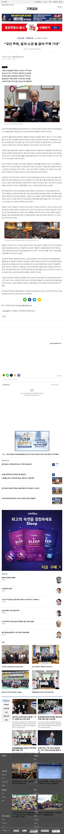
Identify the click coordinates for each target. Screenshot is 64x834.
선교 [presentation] (6, 712)
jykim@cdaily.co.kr (18, 57)
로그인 (60, 2)
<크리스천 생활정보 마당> (55, 343)
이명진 (3, 624)
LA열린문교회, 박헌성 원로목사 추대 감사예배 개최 (23, 782)
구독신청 (55, 2)
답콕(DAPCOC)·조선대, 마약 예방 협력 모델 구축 (24, 749)
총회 (4, 316)
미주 (50, 2)
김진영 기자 (10, 57)
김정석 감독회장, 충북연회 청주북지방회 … (42, 667)
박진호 (3, 613)
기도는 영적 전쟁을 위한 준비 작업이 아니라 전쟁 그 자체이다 (20, 600)
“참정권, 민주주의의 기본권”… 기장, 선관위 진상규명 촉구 (24, 718)
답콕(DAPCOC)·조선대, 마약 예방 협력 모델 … (43, 692)
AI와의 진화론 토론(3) (8, 578)
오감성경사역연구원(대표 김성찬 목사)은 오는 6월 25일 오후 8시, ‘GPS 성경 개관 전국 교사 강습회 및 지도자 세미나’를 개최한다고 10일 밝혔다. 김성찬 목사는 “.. (24, 822)
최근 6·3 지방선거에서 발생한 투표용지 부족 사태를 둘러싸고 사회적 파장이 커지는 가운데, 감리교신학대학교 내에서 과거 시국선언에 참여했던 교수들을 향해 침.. (50, 789)
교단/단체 (20, 38)
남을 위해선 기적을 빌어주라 (10, 611)
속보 (3, 454)
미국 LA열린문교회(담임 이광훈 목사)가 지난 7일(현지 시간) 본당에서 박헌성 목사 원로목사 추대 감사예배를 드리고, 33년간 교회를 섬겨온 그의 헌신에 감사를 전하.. (24, 789)
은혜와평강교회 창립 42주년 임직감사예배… (13, 667)
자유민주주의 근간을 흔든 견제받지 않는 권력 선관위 (18, 621)
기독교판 (38, 2)
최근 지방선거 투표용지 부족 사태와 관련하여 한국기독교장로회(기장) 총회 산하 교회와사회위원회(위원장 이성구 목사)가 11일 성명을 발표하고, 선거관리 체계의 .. (24, 724)
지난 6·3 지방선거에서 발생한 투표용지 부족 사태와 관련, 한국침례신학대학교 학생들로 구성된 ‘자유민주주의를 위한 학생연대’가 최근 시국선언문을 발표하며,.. (50, 724)
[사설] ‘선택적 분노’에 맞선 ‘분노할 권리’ (14, 474)
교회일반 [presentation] (6, 704)
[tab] (6, 705)
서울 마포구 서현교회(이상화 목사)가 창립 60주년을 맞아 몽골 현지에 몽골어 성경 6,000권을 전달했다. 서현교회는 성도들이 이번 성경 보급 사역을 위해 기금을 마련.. (50, 820)
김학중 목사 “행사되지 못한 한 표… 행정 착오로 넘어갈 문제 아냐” (49, 750)
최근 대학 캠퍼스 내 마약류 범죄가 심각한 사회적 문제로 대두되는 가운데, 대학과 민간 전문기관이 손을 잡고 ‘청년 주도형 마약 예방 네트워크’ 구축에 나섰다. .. (24, 755)
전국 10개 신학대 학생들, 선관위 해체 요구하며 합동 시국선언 (20, 488)
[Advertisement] (32, 417)
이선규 (3, 635)
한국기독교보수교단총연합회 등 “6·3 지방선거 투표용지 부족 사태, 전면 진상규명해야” (32, 454)
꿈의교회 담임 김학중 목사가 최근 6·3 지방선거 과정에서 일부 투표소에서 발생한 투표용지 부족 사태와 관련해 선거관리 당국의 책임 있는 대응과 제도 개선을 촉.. (50, 758)
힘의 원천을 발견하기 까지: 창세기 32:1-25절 (15, 632)
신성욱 (3, 602)
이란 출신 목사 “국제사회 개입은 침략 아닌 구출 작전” (18, 478)
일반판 (45, 2)
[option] (17, 657)
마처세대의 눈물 (7, 589)
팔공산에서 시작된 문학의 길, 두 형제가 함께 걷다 (17, 464)
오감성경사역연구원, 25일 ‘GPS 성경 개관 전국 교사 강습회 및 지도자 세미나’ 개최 (24, 814)
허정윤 (3, 580)
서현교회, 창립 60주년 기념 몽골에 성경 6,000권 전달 (49, 813)
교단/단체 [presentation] (6, 708)
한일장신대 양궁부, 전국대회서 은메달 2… (12, 692)
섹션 (4, 2)
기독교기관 (29, 38)
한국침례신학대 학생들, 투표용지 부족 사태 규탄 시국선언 (50, 718)
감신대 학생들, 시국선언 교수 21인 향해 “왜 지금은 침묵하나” (49, 782)
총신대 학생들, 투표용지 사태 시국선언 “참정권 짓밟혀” (19, 498)
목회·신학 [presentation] (6, 716)
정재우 (3, 591)
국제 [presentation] (6, 720)
